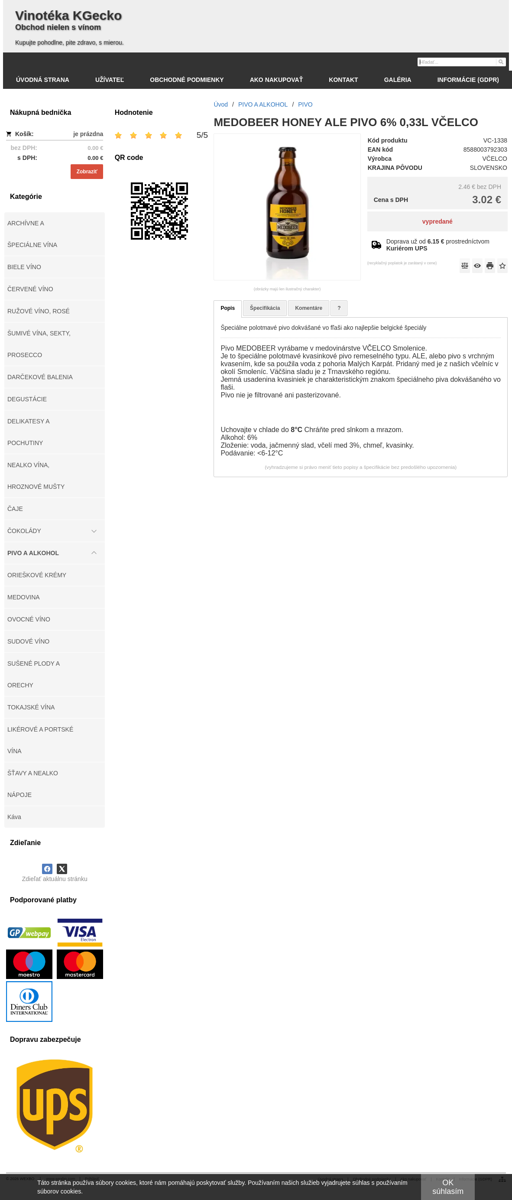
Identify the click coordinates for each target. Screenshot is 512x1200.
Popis (227, 308)
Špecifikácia (265, 308)
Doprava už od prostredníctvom (437, 245)
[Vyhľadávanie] (462, 62)
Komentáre (308, 308)
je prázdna (88, 133)
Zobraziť (87, 172)
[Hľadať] (500, 61)
